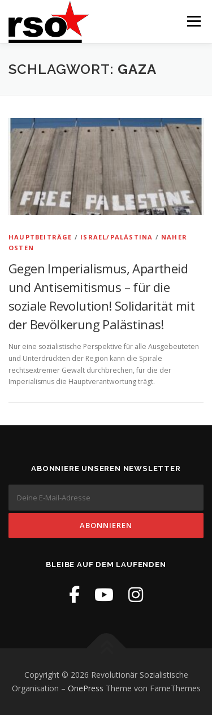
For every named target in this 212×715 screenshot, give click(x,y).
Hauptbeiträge (40, 237)
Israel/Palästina (116, 237)
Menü (193, 21)
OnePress (85, 688)
